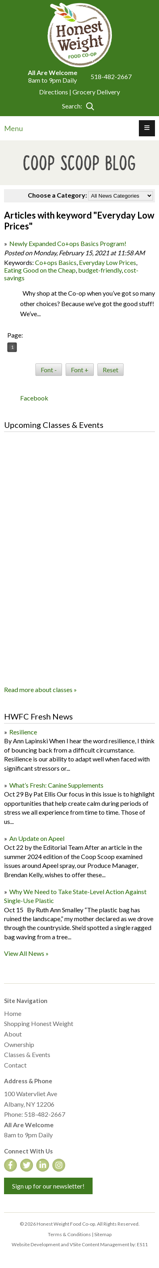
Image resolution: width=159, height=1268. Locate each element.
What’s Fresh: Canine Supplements (56, 785)
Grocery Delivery (96, 92)
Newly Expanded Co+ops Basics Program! (67, 243)
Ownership (19, 1044)
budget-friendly (100, 270)
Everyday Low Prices (107, 262)
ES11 (142, 1244)
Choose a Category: (57, 195)
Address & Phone (28, 1080)
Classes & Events (27, 1054)
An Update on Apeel (36, 838)
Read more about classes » (40, 689)
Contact (15, 1065)
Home (12, 1013)
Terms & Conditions (69, 1234)
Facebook (34, 398)
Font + (80, 369)
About (13, 1034)
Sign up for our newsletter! (48, 1186)
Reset (110, 369)
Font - (49, 369)
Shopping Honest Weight (38, 1023)
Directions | (55, 92)
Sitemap (103, 1234)
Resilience (23, 732)
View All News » (26, 953)
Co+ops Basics (55, 262)
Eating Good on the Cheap (40, 270)
